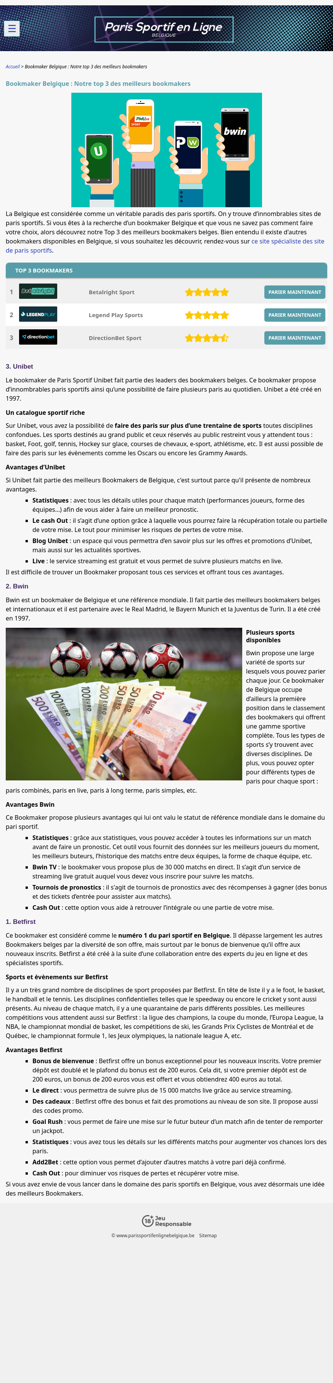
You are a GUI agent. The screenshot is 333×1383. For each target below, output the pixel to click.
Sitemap (208, 1235)
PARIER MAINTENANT (295, 292)
